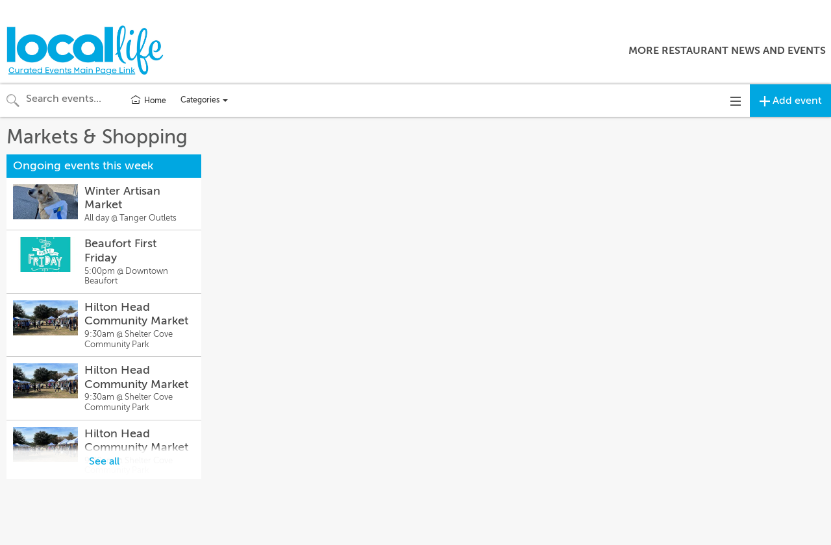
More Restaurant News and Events (727, 50)
